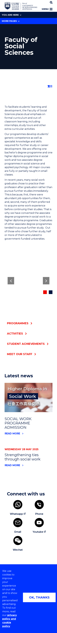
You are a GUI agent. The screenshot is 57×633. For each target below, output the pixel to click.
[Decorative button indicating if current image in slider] (45, 292)
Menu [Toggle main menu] (47, 9)
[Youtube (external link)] (39, 526)
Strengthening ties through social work (22, 457)
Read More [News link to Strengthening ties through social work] (12, 465)
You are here (11, 14)
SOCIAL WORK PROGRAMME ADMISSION (18, 423)
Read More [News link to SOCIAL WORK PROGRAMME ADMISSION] (12, 433)
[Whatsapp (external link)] (18, 508)
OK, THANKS (39, 597)
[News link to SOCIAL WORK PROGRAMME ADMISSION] (28, 397)
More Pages (10, 21)
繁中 (50, 86)
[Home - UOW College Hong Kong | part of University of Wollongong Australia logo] (21, 6)
